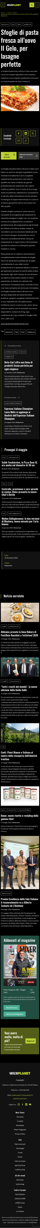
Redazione (21, 372)
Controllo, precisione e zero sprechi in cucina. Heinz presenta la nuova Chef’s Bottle (20, 491)
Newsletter (20, 1125)
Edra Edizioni (20, 1194)
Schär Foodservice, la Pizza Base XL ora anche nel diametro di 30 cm (19, 464)
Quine (20, 1207)
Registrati (31, 1041)
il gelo (19, 24)
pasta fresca (5, 24)
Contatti (20, 1121)
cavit (3, 747)
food (13, 24)
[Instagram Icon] (19, 1104)
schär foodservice (13, 457)
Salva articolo (9, 155)
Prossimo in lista (12, 398)
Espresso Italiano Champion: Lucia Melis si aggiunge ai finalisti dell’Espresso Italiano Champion (19, 413)
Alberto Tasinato (6, 893)
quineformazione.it (20, 1098)
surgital (4, 626)
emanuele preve (14, 681)
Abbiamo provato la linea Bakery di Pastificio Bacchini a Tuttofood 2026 (19, 633)
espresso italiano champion (13, 403)
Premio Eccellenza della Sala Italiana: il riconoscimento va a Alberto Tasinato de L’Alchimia (20, 902)
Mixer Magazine (20, 1130)
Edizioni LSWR (20, 1198)
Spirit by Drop (20, 1165)
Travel (20, 1153)
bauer (3, 810)
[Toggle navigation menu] (3, 5)
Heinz (4, 484)
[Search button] (37, 5)
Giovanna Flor (12, 810)
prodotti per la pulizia (11, 352)
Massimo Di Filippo (24, 810)
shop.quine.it (27, 1095)
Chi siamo (20, 1117)
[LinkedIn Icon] (26, 1104)
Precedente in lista (12, 346)
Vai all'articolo (11, 1008)
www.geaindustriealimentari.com (15, 324)
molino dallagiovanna (14, 513)
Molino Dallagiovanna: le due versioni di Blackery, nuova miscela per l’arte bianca (20, 521)
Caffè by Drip (20, 1170)
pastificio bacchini (14, 626)
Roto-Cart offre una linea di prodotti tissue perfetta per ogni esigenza (18, 365)
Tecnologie (20, 1148)
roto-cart (22, 352)
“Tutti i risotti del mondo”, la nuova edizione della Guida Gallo (19, 688)
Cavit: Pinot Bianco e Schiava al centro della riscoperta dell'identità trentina (19, 755)
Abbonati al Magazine (14, 1014)
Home (3, 12)
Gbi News (20, 1180)
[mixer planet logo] (20, 1073)
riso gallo (4, 681)
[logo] (14, 5)
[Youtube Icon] (30, 1104)
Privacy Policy (20, 1134)
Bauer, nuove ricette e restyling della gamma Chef (19, 817)
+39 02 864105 (23, 1090)
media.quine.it (17, 1095)
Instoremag (20, 1184)
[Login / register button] (31, 5)
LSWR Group (20, 1203)
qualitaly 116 (27, 24)
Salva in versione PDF (29, 155)
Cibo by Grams (12, 12)
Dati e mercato (20, 1144)
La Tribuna (20, 1211)
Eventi (20, 1157)
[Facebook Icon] (22, 1104)
